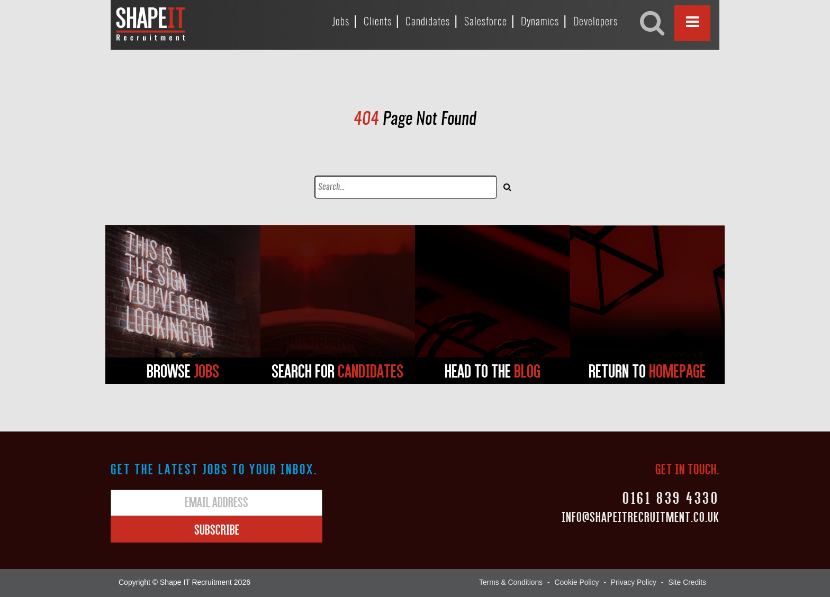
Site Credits (687, 582)
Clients (378, 22)
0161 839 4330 (670, 497)
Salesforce (485, 22)
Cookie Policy (575, 582)
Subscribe (216, 529)
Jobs (340, 22)
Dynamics (540, 22)
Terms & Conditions (509, 582)
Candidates (427, 22)
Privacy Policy (633, 582)
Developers (595, 22)
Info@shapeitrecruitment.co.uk (640, 516)
